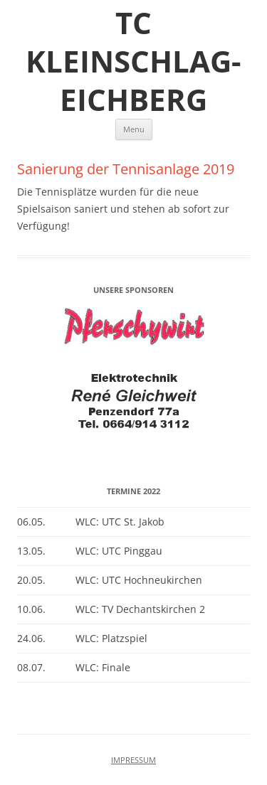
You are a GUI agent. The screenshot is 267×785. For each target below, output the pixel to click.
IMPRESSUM (133, 760)
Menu (134, 129)
